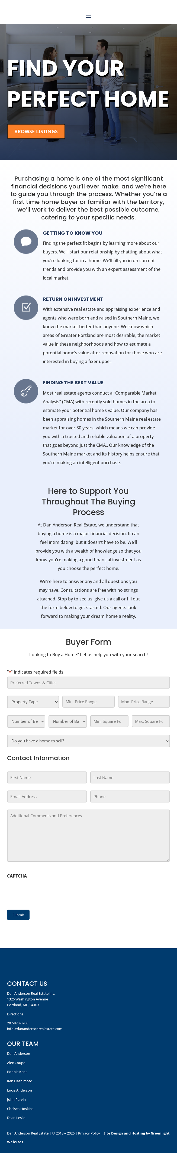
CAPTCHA (17, 876)
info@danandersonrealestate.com (34, 1028)
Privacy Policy (89, 1133)
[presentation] (48, 893)
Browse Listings (36, 131)
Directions (15, 1014)
